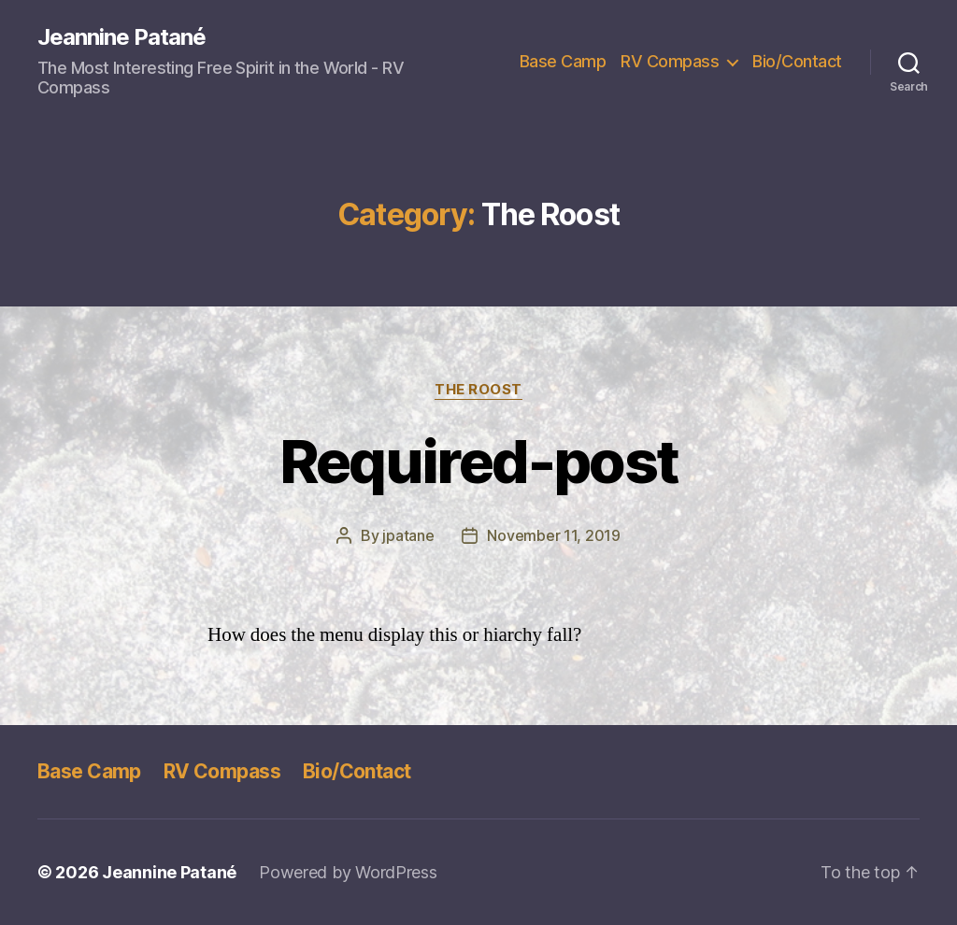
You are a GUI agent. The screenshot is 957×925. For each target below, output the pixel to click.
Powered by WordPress (348, 872)
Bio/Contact (797, 61)
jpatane (408, 535)
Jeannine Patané (121, 37)
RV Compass (670, 61)
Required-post (478, 461)
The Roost (478, 389)
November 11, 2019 (553, 535)
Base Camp (563, 61)
